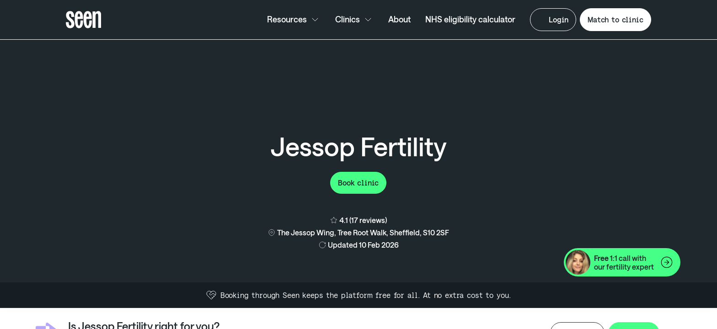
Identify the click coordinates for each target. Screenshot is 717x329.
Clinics (354, 19)
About (399, 19)
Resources (294, 19)
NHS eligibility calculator (470, 19)
